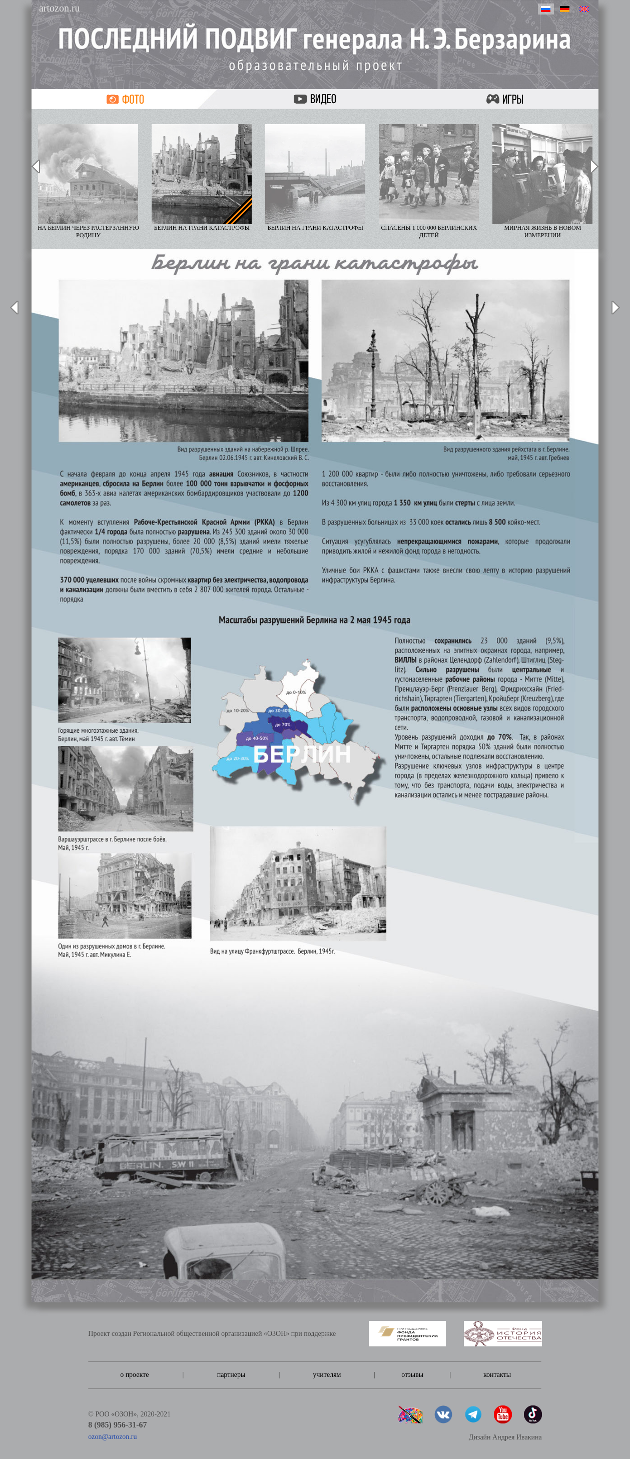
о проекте (134, 1374)
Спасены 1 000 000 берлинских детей (429, 181)
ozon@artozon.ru (112, 1436)
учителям (327, 1374)
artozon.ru (59, 8)
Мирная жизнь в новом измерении (542, 181)
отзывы (412, 1374)
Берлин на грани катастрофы (202, 177)
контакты (497, 1374)
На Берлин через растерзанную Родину (88, 181)
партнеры (231, 1374)
